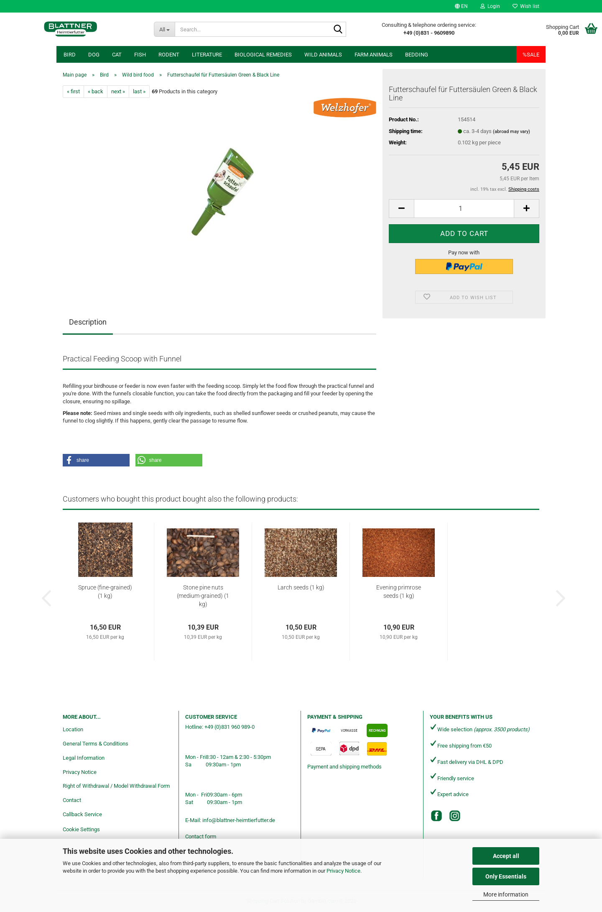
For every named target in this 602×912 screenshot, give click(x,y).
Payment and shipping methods (344, 766)
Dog (93, 54)
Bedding (416, 54)
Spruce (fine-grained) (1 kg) (105, 591)
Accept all (506, 856)
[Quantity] (464, 208)
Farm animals (374, 54)
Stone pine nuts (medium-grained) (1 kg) (203, 595)
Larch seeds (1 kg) (301, 587)
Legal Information (84, 758)
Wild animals (323, 54)
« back (95, 91)
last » (139, 91)
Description (88, 322)
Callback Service (82, 814)
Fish (140, 54)
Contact (72, 800)
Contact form (200, 836)
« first (73, 91)
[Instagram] (455, 815)
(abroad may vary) (511, 131)
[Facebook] (436, 815)
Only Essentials (505, 876)
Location (73, 729)
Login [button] (490, 6)
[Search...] (164, 29)
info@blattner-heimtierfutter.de (238, 820)
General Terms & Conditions (95, 743)
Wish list (526, 6)
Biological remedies (263, 54)
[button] (461, 6)
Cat (117, 54)
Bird (70, 54)
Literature (207, 54)
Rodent (168, 54)
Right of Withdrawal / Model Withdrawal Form (116, 786)
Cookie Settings (81, 829)
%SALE (531, 54)
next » (118, 91)
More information (505, 894)
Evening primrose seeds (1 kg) (398, 591)
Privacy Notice (343, 871)
